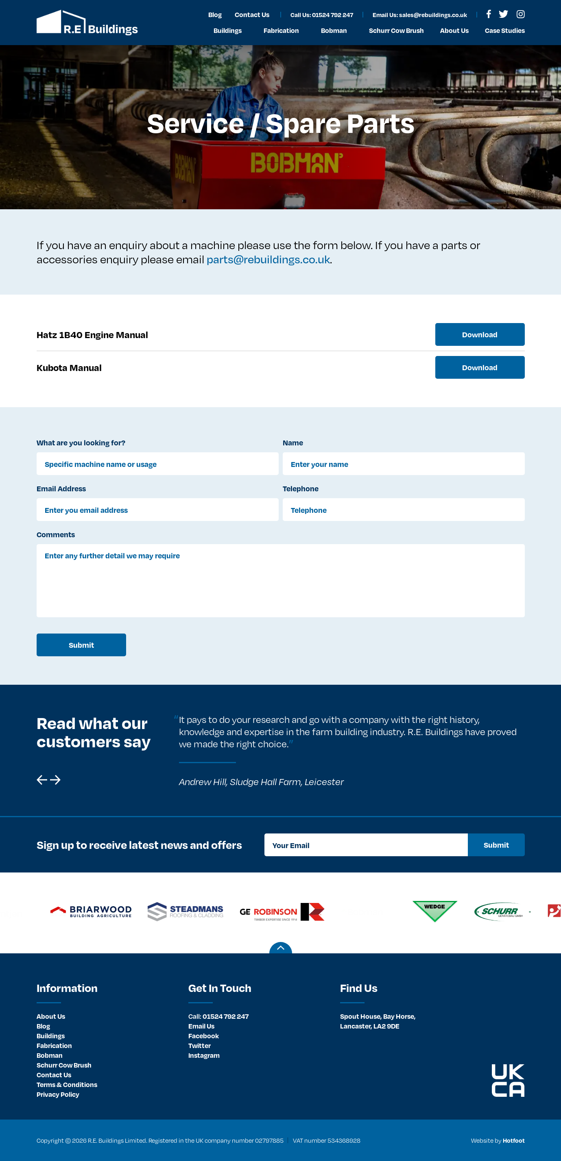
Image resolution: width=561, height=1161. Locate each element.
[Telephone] (404, 509)
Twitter (199, 1045)
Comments (56, 534)
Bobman (50, 1055)
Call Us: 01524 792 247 (321, 14)
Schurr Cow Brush (64, 1065)
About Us (51, 1016)
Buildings (51, 1035)
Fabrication (54, 1045)
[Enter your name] (404, 463)
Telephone (301, 488)
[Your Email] (366, 844)
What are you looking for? (81, 442)
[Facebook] (488, 14)
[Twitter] (503, 14)
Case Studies (505, 30)
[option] (347, 750)
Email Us (201, 1026)
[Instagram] (521, 14)
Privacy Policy (58, 1094)
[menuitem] (106, 1016)
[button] (42, 779)
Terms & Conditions (67, 1084)
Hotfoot (514, 1140)
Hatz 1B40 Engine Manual (92, 334)
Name (293, 442)
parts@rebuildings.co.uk (268, 259)
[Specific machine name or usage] (158, 463)
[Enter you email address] (158, 509)
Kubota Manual (69, 367)
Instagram (204, 1055)
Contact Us (54, 1074)
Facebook (203, 1035)
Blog (43, 1026)
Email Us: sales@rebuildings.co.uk (420, 14)
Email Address (61, 488)
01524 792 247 (218, 1016)
